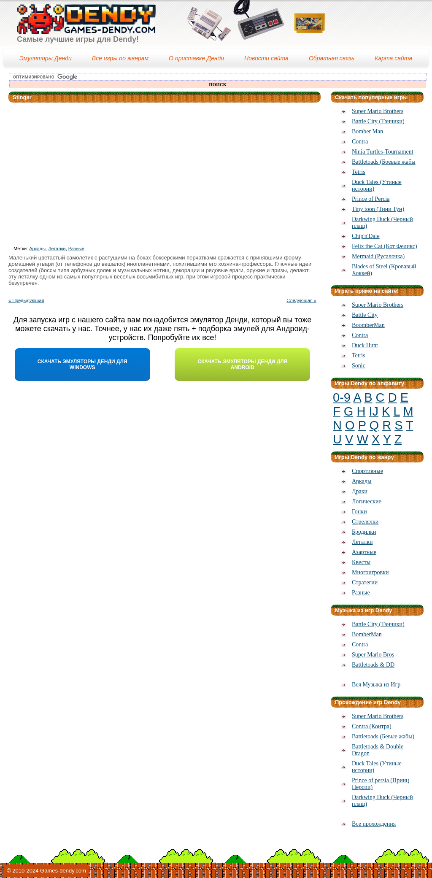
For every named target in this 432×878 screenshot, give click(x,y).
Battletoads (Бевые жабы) (383, 736)
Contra (360, 141)
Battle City (365, 315)
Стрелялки (365, 522)
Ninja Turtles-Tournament (382, 152)
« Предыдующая (26, 300)
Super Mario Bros (373, 654)
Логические (366, 501)
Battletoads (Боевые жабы (384, 162)
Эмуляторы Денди (45, 58)
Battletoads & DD (373, 665)
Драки (359, 491)
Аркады (37, 248)
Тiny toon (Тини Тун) (378, 209)
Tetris (358, 172)
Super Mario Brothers (377, 111)
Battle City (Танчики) (378, 121)
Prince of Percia (370, 199)
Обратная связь (331, 58)
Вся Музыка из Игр (376, 684)
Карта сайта (393, 58)
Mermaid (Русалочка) (378, 256)
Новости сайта (266, 58)
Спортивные (367, 471)
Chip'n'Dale (366, 236)
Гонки (359, 511)
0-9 (342, 397)
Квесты (361, 562)
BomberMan (367, 634)
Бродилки (364, 532)
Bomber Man (367, 131)
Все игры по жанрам (120, 58)
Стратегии (365, 582)
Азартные (364, 552)
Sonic (358, 365)
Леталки (56, 248)
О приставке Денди (196, 58)
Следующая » (301, 300)
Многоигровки (370, 572)
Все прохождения (374, 824)
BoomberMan (368, 325)
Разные (76, 248)
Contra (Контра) (372, 726)
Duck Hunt (365, 345)
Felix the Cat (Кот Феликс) (384, 246)
